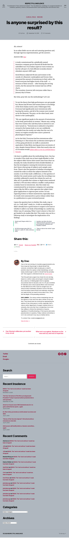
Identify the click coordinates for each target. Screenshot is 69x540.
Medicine (40, 17)
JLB (4, 448)
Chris (4, 475)
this (24, 57)
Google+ (6, 362)
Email (5, 359)
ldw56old (6, 469)
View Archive (25, 321)
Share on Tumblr (31, 244)
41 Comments (47, 33)
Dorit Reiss (6, 480)
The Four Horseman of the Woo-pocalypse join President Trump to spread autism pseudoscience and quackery (18, 400)
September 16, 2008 (33, 33)
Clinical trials (31, 17)
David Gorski (48, 274)
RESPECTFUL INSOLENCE (34, 3)
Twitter (6, 356)
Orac (23, 33)
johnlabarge (6, 485)
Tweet (21, 244)
